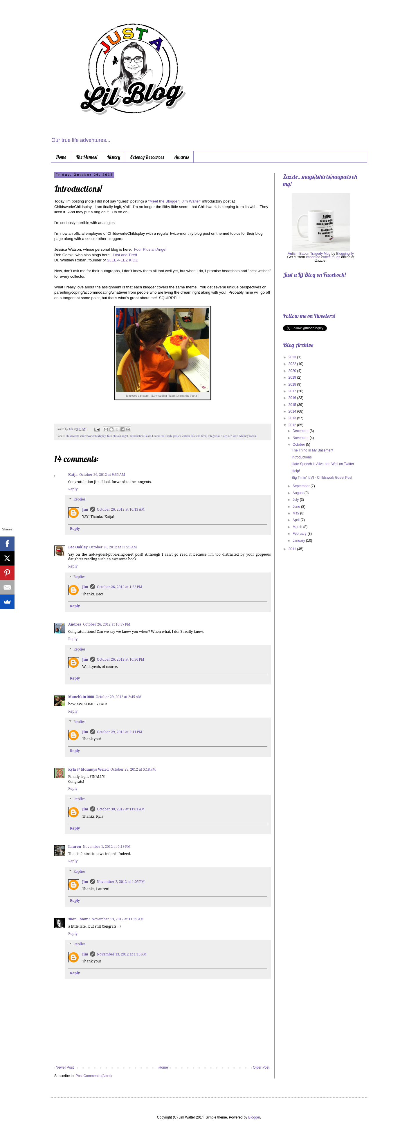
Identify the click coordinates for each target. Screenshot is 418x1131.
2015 (293, 405)
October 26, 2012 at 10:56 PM (120, 659)
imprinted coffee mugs (323, 257)
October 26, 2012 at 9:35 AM (102, 474)
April (296, 520)
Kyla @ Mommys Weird (88, 769)
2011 (293, 549)
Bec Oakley (78, 547)
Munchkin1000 (81, 696)
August (299, 493)
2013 (293, 418)
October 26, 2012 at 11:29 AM (113, 547)
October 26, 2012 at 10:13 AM (121, 509)
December (301, 431)
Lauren (74, 846)
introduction (136, 436)
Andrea (74, 624)
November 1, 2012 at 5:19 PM (106, 846)
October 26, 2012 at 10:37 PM (106, 624)
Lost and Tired (125, 255)
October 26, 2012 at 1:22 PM (119, 586)
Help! (296, 471)
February (300, 534)
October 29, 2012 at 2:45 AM (118, 696)
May (296, 513)
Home (61, 157)
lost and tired (198, 436)
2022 (293, 364)
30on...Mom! (79, 919)
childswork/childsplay (93, 436)
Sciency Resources (147, 157)
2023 (293, 357)
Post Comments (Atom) (93, 1076)
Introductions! (302, 457)
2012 (293, 425)
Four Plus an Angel (150, 249)
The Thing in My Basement (312, 450)
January (299, 541)
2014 (293, 411)
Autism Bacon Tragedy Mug (309, 254)
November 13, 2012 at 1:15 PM (122, 954)
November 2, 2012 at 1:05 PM (121, 881)
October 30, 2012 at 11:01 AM (121, 809)
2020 (293, 371)
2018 (293, 384)
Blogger (254, 1117)
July (296, 500)
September (302, 486)
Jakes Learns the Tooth (158, 436)
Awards (181, 157)
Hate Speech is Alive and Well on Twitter (323, 464)
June (297, 507)
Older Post (261, 1067)
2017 (293, 391)
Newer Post (65, 1067)
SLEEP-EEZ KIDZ (122, 260)
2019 (293, 377)
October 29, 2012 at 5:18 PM (133, 769)
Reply (73, 489)
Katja (73, 474)
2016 (293, 398)
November (301, 438)
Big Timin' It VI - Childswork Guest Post (322, 478)
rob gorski (214, 436)
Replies (79, 499)
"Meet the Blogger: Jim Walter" (174, 201)
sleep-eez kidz (229, 436)
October (299, 444)
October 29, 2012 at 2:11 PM (119, 731)
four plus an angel (117, 436)
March (298, 527)
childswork (72, 436)
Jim (71, 429)
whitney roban (247, 436)
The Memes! (86, 157)
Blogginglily (345, 254)
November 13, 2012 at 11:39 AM (118, 919)
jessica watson (181, 436)
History (113, 157)
